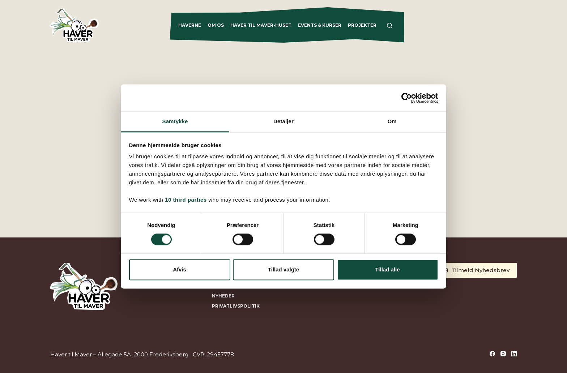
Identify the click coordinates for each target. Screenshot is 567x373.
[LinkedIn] (514, 353)
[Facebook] (492, 353)
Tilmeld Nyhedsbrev (476, 270)
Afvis (179, 269)
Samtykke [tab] (175, 121)
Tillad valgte (283, 269)
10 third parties (186, 200)
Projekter (362, 25)
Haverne (189, 25)
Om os (216, 25)
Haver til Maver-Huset (260, 25)
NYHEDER (223, 296)
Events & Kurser (319, 25)
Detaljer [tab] (283, 121)
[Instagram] (503, 353)
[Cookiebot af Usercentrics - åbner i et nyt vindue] (406, 98)
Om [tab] (391, 121)
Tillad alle (387, 269)
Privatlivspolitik (236, 306)
